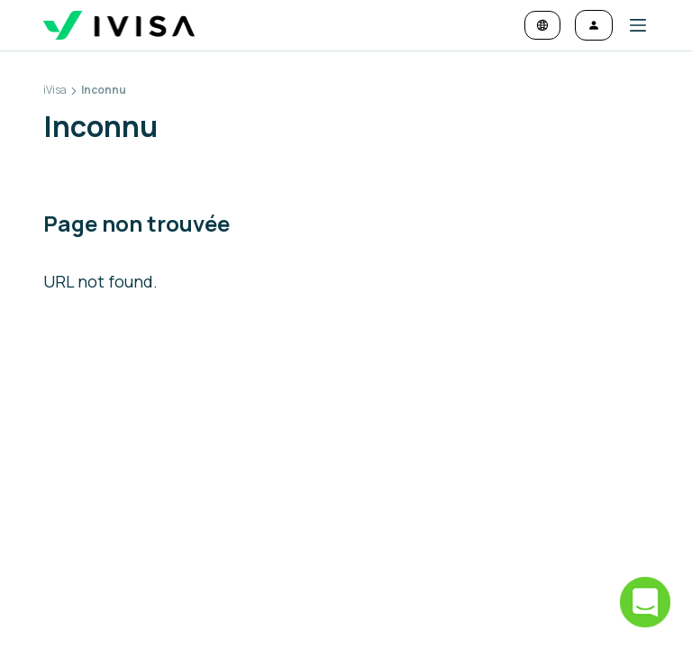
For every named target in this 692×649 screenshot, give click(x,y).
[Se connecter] (594, 25)
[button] (631, 25)
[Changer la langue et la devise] (542, 25)
